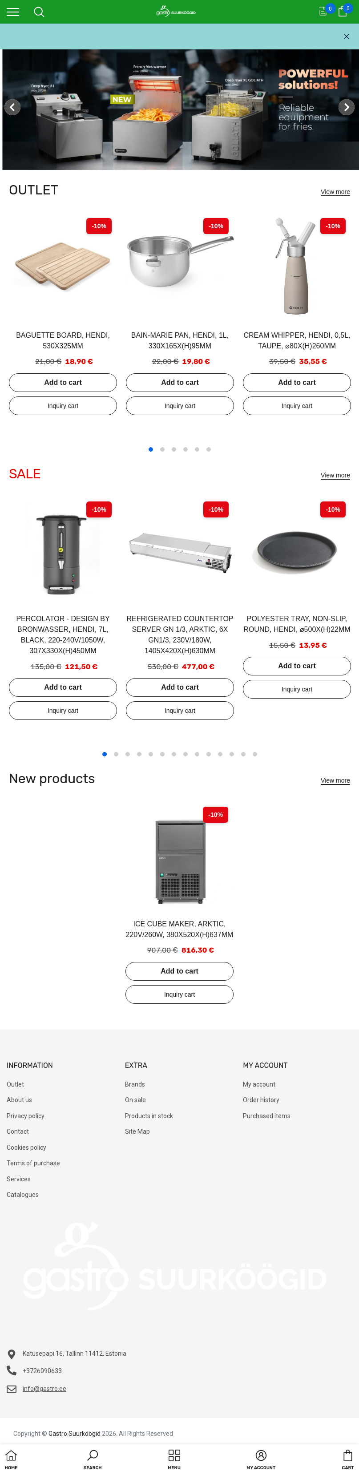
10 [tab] (208, 754)
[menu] (13, 11)
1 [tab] (151, 449)
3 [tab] (174, 449)
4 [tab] (185, 449)
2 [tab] (162, 449)
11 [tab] (220, 754)
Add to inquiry (63, 405)
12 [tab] (232, 754)
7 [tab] (174, 754)
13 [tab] (243, 754)
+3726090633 (42, 1370)
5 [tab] (197, 449)
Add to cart (62, 382)
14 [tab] (255, 754)
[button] (93, 1461)
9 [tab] (197, 754)
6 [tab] (208, 449)
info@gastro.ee (44, 1388)
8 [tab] (185, 754)
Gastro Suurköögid (74, 1433)
